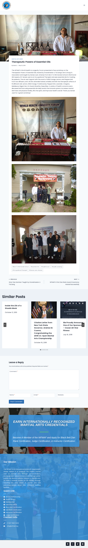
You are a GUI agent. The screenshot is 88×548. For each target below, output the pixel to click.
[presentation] (44, 309)
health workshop (57, 267)
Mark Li (15, 65)
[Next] (83, 325)
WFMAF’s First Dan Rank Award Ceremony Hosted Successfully (62, 281)
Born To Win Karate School (20, 267)
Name (12, 395)
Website (61, 395)
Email (36, 395)
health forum (45, 267)
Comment (14, 371)
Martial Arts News (17, 59)
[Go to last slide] (5, 325)
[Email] (44, 395)
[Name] (20, 395)
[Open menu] (84, 5)
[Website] (68, 395)
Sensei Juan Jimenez (35, 270)
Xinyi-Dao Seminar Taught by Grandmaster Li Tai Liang (26, 281)
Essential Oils (35, 267)
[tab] (40, 349)
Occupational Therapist (19, 270)
